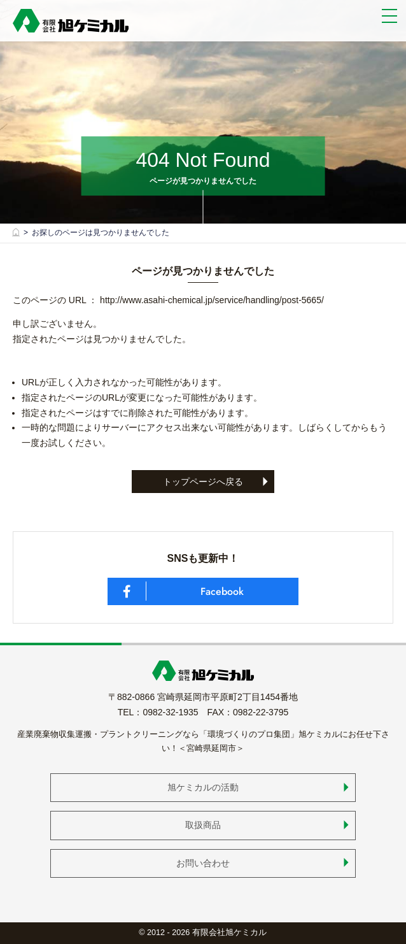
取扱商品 (203, 825)
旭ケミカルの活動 (203, 787)
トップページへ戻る (203, 481)
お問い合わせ (203, 863)
